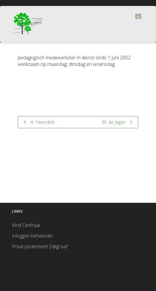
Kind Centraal (26, 225)
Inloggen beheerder (32, 236)
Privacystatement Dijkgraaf (39, 246)
